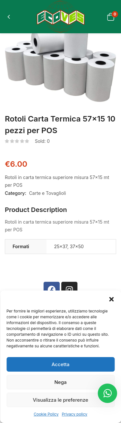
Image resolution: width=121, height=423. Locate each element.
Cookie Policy (46, 414)
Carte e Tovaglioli (47, 193)
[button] (111, 298)
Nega (61, 382)
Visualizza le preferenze (60, 400)
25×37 (60, 246)
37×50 (77, 246)
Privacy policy (74, 414)
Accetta (60, 364)
